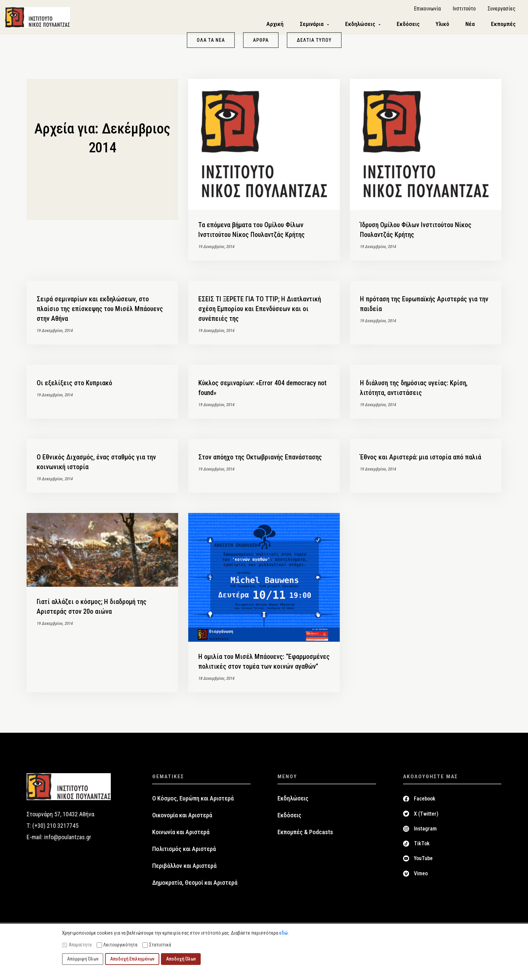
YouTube (423, 861)
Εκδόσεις (289, 818)
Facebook (424, 801)
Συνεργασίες (502, 10)
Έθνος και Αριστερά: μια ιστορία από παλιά (420, 460)
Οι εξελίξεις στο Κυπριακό (74, 386)
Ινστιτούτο (464, 10)
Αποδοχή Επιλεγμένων (132, 959)
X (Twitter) (426, 816)
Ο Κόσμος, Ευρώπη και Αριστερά (193, 801)
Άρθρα (261, 43)
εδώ (283, 933)
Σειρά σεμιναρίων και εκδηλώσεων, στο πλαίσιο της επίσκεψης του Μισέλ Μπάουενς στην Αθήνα (100, 312)
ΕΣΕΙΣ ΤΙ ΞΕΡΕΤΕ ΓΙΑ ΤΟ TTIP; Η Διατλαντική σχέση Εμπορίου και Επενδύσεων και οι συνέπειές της (259, 312)
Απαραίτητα (77, 945)
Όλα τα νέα (211, 43)
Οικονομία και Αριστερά (182, 818)
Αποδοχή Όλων (181, 959)
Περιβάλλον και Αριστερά (184, 869)
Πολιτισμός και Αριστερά (184, 852)
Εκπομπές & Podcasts (305, 835)
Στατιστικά (156, 945)
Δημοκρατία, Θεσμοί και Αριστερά (194, 885)
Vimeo (421, 876)
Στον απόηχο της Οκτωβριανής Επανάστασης (260, 460)
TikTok (422, 846)
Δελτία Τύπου (314, 43)
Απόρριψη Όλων (83, 959)
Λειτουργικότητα (117, 945)
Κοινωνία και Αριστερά (180, 835)
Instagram (425, 831)
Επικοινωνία (427, 10)
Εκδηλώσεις (292, 801)
